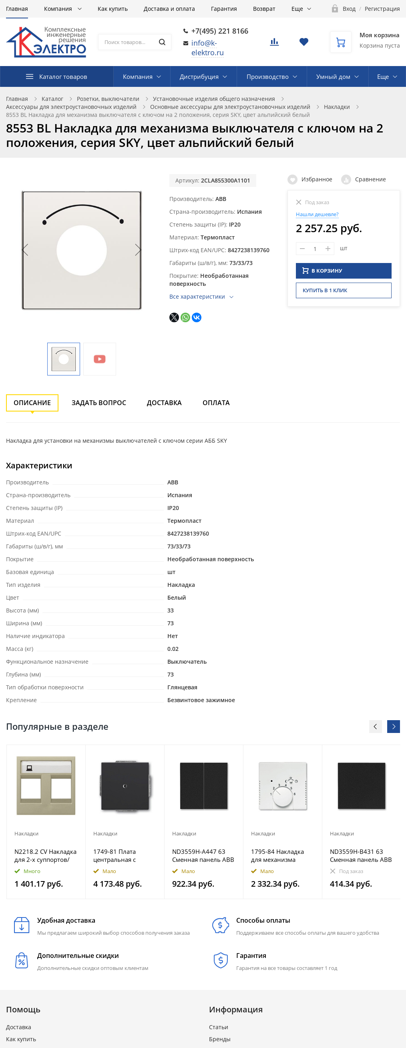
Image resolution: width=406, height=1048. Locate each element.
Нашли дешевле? (317, 214)
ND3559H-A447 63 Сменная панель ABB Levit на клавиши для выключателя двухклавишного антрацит (203, 855)
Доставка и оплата (169, 8)
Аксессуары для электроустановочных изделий (71, 106)
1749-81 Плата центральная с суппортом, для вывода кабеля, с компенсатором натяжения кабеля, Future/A (121, 855)
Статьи (218, 1027)
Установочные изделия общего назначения (214, 98)
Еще (297, 8)
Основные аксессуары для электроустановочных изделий (230, 106)
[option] (46, 822)
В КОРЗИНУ (322, 269)
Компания (59, 8)
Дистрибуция (199, 76)
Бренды (220, 1039)
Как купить (113, 8)
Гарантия (224, 8)
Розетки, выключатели (108, 98)
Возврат (264, 8)
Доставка (164, 402)
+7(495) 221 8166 (219, 31)
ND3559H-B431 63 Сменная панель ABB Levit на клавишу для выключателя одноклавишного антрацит (361, 855)
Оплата (216, 402)
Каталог (52, 98)
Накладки (337, 106)
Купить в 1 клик (325, 289)
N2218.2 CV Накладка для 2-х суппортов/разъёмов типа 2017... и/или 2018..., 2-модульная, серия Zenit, (45, 855)
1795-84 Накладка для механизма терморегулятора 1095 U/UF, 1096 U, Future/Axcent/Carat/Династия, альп (280, 855)
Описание (32, 402)
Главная (17, 8)
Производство (268, 76)
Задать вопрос (99, 402)
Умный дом (333, 76)
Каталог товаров (63, 76)
